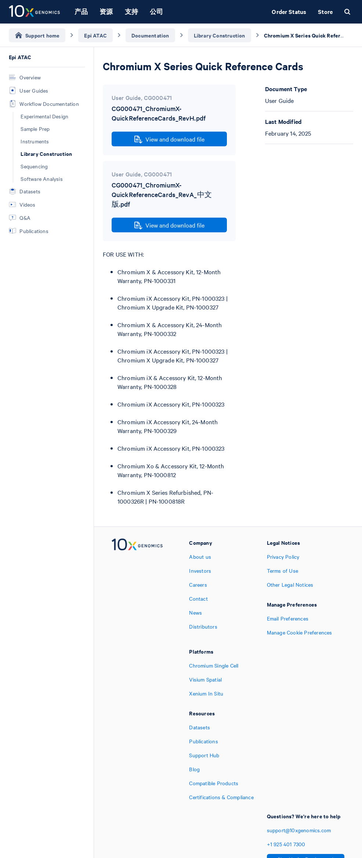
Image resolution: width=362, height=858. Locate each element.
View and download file (169, 139)
